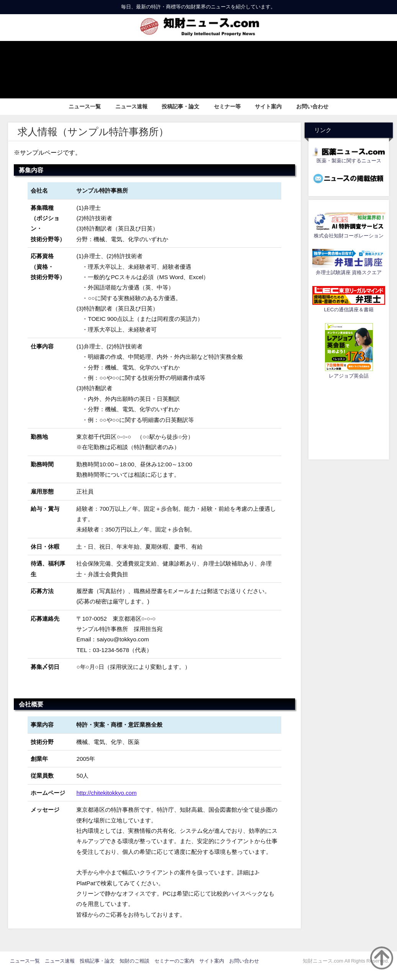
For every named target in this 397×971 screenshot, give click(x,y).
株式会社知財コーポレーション (349, 235)
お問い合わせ (312, 106)
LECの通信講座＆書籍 (349, 309)
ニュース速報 (131, 106)
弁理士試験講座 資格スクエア (349, 272)
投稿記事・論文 (180, 106)
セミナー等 (227, 106)
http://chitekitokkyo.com (106, 793)
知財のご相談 (134, 960)
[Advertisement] (348, 418)
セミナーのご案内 (174, 960)
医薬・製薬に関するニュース (349, 160)
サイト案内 (268, 106)
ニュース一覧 (85, 106)
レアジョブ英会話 (349, 375)
